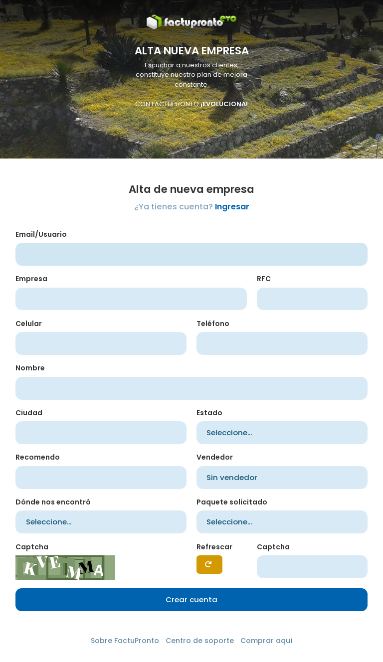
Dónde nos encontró (53, 502)
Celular (28, 324)
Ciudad (28, 413)
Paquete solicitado (231, 502)
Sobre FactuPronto (125, 641)
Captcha (31, 547)
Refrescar (214, 547)
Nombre (30, 368)
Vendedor (214, 457)
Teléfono (212, 324)
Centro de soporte (200, 641)
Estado (209, 413)
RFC (264, 279)
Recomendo (37, 457)
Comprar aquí (266, 641)
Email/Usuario (41, 234)
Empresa (31, 279)
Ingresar (232, 206)
